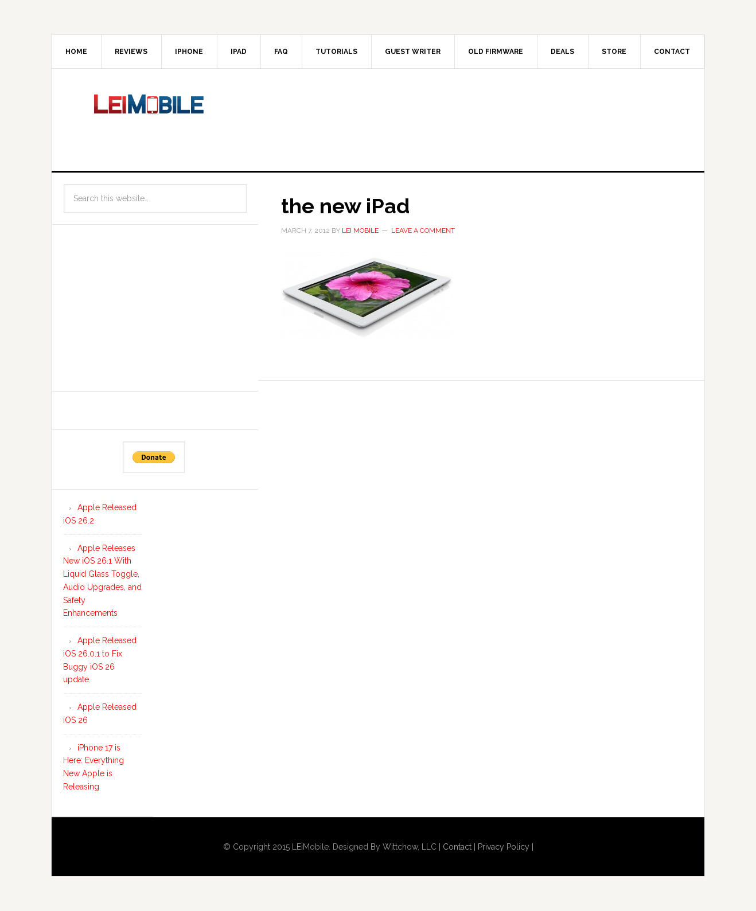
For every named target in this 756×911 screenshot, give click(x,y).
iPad (239, 52)
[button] (367, 295)
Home (76, 52)
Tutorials (336, 52)
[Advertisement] (472, 117)
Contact (672, 52)
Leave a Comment (423, 230)
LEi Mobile (149, 117)
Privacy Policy (503, 846)
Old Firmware (495, 52)
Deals (562, 52)
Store (614, 52)
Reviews (131, 52)
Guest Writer (413, 52)
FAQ (281, 52)
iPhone (189, 52)
